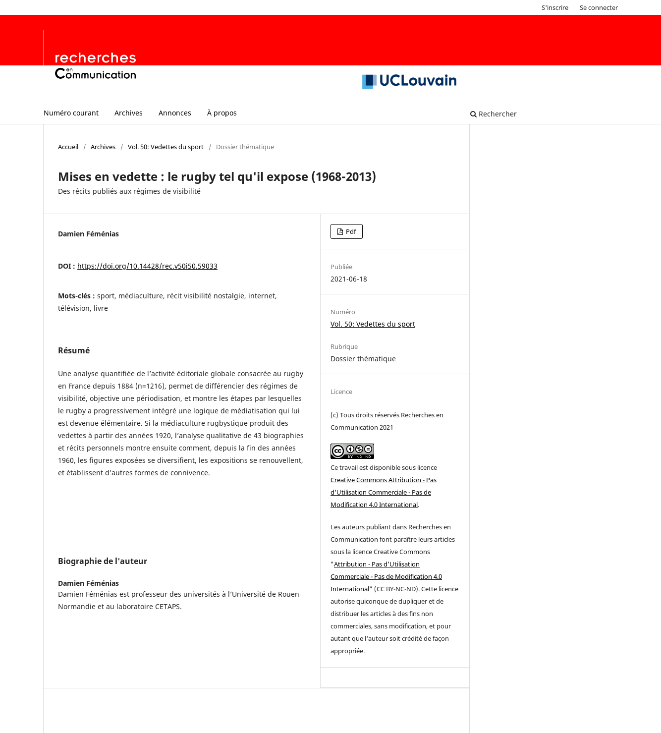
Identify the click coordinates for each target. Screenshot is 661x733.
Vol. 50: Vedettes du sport (166, 146)
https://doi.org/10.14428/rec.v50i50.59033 (147, 266)
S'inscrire (555, 7)
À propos (222, 112)
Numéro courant (71, 112)
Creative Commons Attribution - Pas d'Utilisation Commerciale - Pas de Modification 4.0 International (383, 492)
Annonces (175, 112)
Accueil (68, 146)
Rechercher (493, 113)
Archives (128, 112)
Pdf (350, 231)
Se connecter (599, 7)
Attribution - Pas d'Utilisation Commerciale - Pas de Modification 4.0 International (386, 576)
